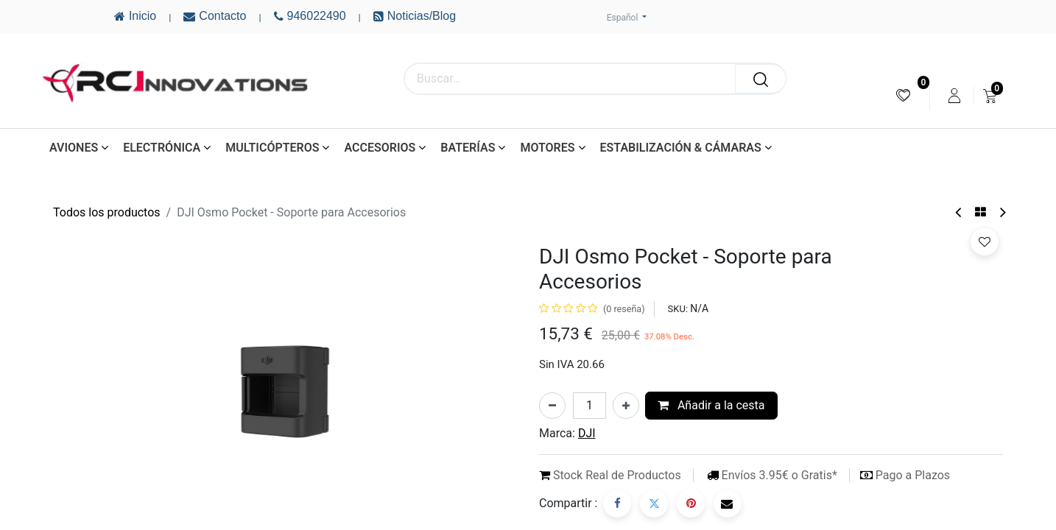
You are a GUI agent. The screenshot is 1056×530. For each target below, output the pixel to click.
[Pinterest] (691, 503)
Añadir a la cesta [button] (711, 405)
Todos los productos (107, 212)
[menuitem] (903, 95)
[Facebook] (617, 503)
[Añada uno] (626, 405)
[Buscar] (760, 78)
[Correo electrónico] (728, 503)
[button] (984, 241)
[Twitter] (654, 503)
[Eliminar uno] (552, 405)
